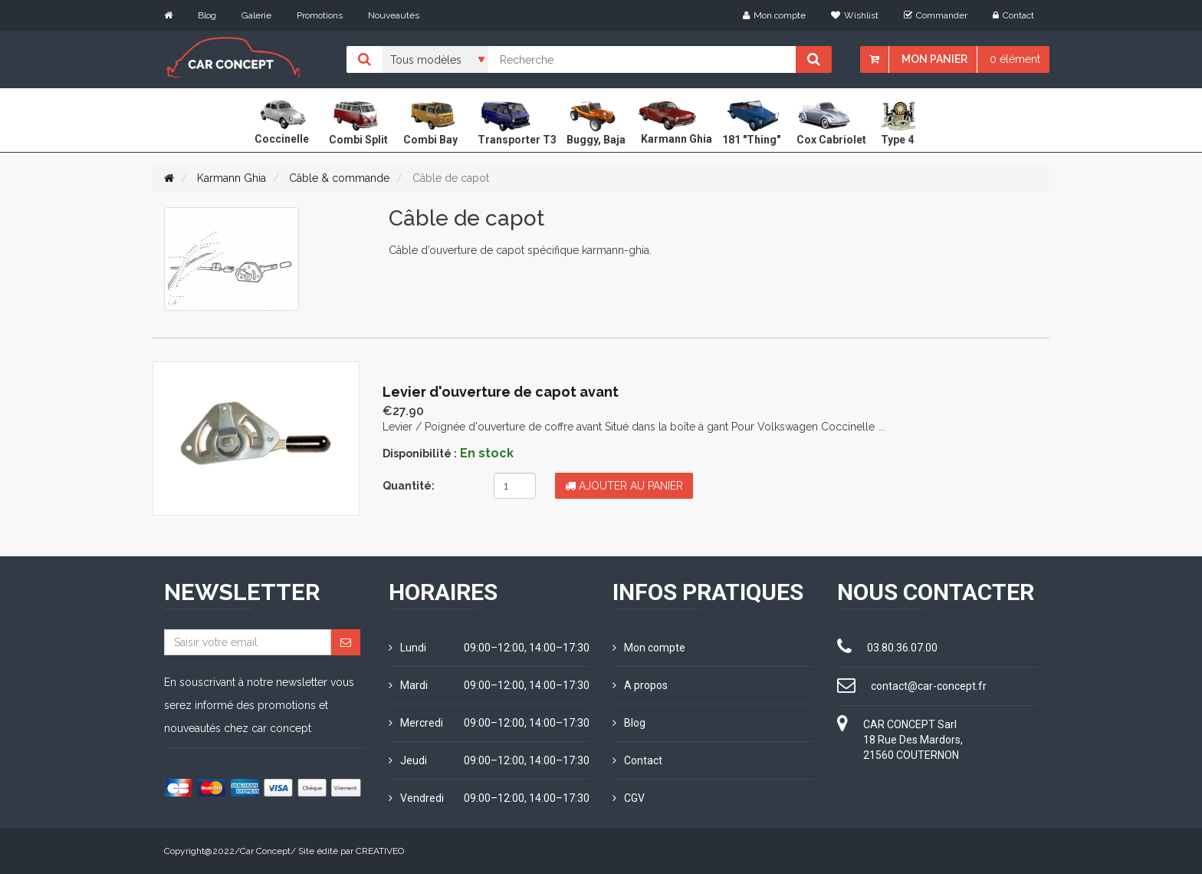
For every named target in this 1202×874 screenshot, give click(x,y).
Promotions (320, 15)
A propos (640, 685)
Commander (935, 15)
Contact (1013, 15)
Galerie (256, 15)
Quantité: (409, 486)
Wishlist (855, 15)
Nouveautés (393, 15)
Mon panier (934, 59)
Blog (207, 15)
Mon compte (774, 15)
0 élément (1015, 59)
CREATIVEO (380, 851)
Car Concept (265, 851)
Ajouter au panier (624, 486)
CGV (628, 798)
